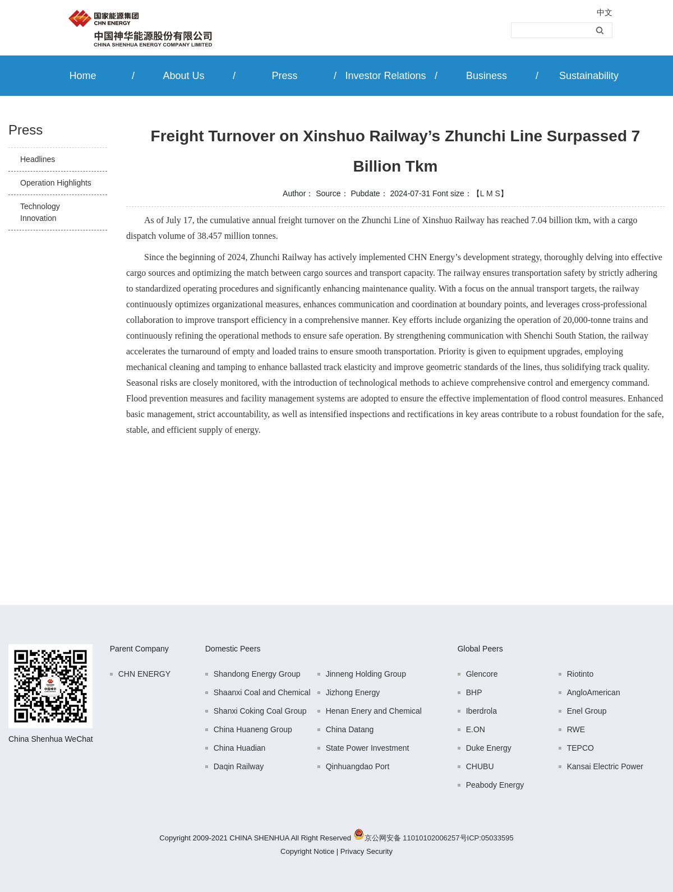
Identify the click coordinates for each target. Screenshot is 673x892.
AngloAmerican (593, 692)
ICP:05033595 (490, 838)
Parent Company (139, 648)
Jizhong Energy (353, 692)
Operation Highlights (55, 182)
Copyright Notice (307, 851)
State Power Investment (367, 747)
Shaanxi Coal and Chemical (262, 692)
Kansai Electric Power (605, 766)
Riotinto (580, 673)
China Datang (350, 729)
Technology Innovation (40, 212)
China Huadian (240, 747)
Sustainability (589, 75)
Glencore (482, 673)
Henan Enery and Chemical (374, 710)
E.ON (475, 729)
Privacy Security (366, 851)
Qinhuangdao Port (358, 766)
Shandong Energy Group (257, 673)
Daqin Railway (239, 766)
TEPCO (580, 747)
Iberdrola (481, 710)
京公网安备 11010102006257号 (416, 838)
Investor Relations (385, 75)
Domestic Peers (233, 648)
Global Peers (480, 648)
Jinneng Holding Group (366, 673)
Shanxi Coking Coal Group (260, 710)
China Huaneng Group (253, 729)
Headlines (37, 159)
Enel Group (587, 710)
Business (486, 75)
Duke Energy (488, 747)
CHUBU (480, 766)
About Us (183, 75)
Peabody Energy (495, 784)
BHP (474, 692)
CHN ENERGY (144, 673)
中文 (604, 12)
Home (82, 75)
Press (284, 75)
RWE (576, 729)
